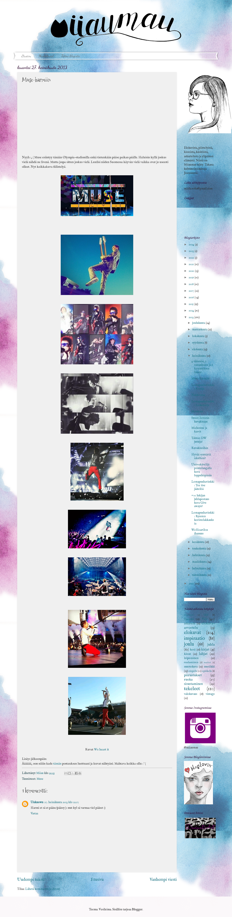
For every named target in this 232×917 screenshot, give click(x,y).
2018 (191, 284)
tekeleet (192, 689)
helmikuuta (199, 568)
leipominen (191, 658)
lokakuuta (198, 336)
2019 (191, 277)
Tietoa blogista (70, 56)
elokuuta (198, 349)
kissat (187, 654)
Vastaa (34, 813)
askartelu (189, 623)
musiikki (209, 667)
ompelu (192, 671)
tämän (57, 764)
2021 (191, 264)
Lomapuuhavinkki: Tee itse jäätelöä (202, 485)
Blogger (137, 909)
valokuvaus (190, 694)
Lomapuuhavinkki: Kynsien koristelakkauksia (202, 518)
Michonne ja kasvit (199, 430)
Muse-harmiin (200, 378)
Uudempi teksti (30, 879)
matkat (207, 662)
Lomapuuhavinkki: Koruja (202, 387)
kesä (192, 650)
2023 (191, 251)
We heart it (101, 749)
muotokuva (191, 667)
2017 (192, 291)
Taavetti (189, 619)
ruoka (188, 679)
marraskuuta (200, 329)
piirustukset (193, 675)
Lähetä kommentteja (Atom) (42, 889)
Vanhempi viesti (163, 879)
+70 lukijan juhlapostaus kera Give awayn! (200, 501)
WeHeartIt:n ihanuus (199, 531)
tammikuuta (199, 575)
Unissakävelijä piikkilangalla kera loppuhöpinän (201, 470)
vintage (210, 694)
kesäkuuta (198, 542)
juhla (211, 644)
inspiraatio (194, 638)
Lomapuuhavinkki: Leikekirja (202, 403)
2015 (191, 304)
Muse (40, 779)
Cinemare (189, 615)
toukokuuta (199, 548)
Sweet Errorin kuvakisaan (200, 420)
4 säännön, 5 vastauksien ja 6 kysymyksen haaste (202, 366)
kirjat (205, 649)
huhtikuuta (199, 555)
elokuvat (192, 633)
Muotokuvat (46, 56)
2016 (191, 297)
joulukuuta (199, 323)
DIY (206, 615)
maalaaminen (191, 662)
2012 (191, 583)
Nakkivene (198, 395)
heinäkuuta (199, 356)
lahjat (203, 654)
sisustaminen (193, 684)
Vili (204, 619)
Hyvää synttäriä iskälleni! (201, 456)
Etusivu (26, 56)
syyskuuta (198, 343)
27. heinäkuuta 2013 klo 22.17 (61, 802)
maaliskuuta (199, 562)
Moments (197, 411)
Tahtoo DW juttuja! (198, 440)
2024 (192, 244)
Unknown (37, 802)
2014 (192, 311)
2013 (191, 317)
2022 (192, 258)
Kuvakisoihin (199, 448)
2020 (192, 271)
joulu (189, 644)
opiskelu (207, 671)
